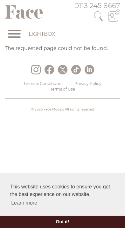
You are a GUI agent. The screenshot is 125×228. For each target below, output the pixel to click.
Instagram (36, 69)
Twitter (62, 69)
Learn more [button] (24, 203)
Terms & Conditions (42, 83)
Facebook (49, 69)
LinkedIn (89, 69)
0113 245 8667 (97, 5)
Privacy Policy (87, 83)
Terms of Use (62, 89)
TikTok (76, 69)
